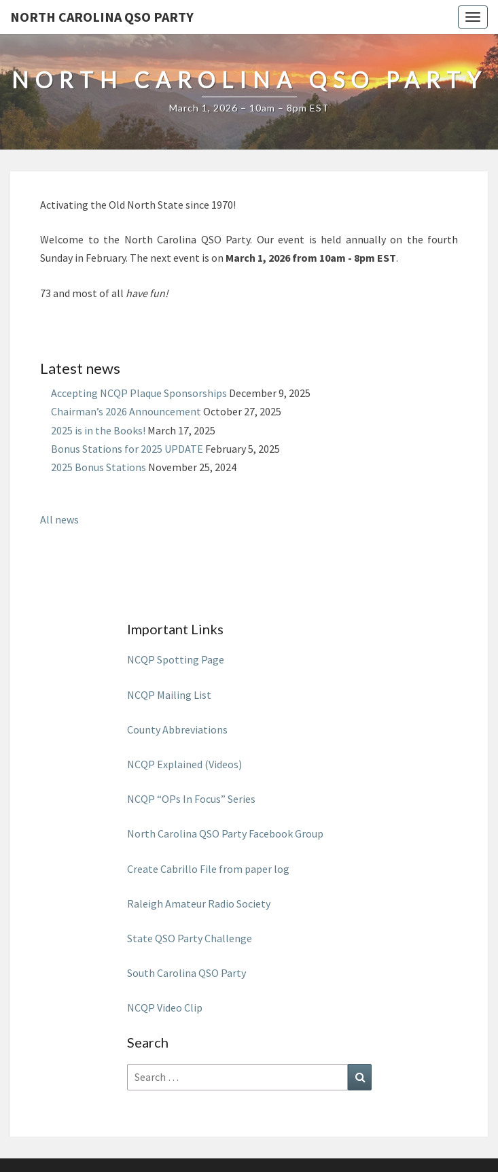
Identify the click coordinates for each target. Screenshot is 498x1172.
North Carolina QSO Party (102, 16)
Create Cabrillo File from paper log (208, 869)
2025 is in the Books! (98, 430)
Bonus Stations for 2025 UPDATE (127, 448)
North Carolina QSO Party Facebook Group (225, 833)
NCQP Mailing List (170, 695)
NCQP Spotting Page (175, 659)
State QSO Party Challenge (189, 938)
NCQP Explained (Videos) (184, 764)
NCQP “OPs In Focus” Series (191, 799)
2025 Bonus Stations (98, 467)
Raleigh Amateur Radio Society (198, 903)
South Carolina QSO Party (186, 973)
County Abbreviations (177, 729)
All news (59, 519)
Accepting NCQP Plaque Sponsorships (139, 393)
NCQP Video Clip (164, 1007)
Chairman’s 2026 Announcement (126, 411)
